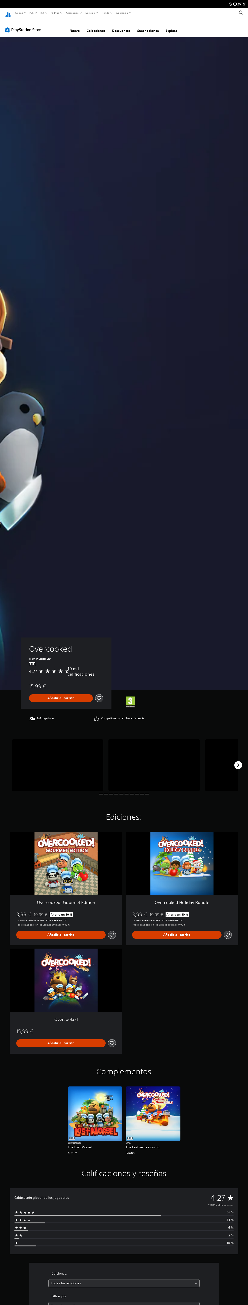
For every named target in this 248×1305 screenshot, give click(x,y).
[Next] (238, 761)
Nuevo (75, 26)
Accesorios (72, 12)
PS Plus (55, 12)
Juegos (19, 12)
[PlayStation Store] (24, 25)
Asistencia (122, 12)
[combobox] (123, 1279)
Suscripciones (148, 26)
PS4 (42, 12)
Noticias (90, 12)
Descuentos (121, 26)
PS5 (31, 12)
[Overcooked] (57, 761)
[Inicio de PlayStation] (8, 13)
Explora (171, 26)
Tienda (105, 12)
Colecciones (96, 26)
